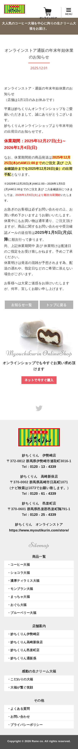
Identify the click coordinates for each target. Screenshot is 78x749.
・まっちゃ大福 (18, 596)
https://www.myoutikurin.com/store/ (39, 530)
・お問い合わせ (18, 716)
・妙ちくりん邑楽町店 (23, 650)
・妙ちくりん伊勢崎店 (23, 634)
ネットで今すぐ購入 (39, 380)
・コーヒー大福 (18, 564)
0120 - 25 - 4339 (43, 514)
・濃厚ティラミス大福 (23, 580)
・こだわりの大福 (20, 679)
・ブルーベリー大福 (21, 612)
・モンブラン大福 (20, 588)
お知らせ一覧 (21, 304)
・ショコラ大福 (18, 572)
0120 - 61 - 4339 (43, 493)
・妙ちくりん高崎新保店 (25, 642)
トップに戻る (56, 304)
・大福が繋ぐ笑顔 (20, 687)
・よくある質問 (18, 708)
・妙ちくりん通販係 (21, 658)
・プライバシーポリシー (25, 724)
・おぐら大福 (17, 605)
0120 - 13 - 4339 (43, 466)
